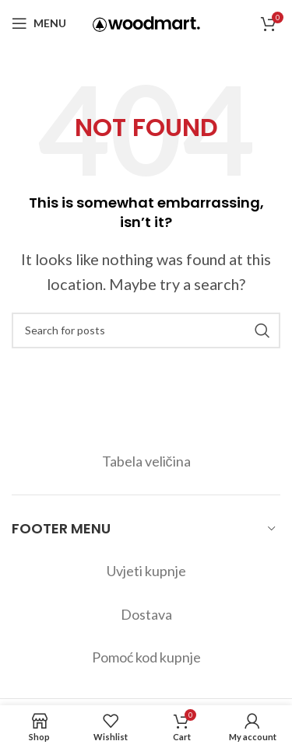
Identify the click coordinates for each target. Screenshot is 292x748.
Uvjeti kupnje (146, 570)
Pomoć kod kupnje (146, 657)
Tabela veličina (146, 461)
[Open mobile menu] (39, 23)
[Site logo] (146, 21)
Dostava (146, 614)
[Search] (146, 330)
